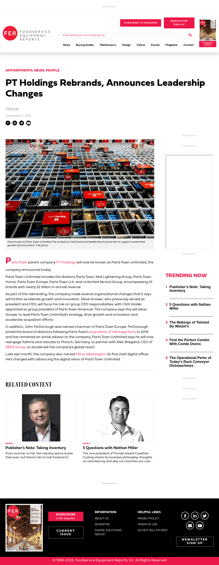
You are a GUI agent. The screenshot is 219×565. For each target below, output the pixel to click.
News (39, 70)
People (53, 70)
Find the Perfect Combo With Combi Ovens (189, 342)
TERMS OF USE (147, 524)
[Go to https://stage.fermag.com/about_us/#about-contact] (190, 525)
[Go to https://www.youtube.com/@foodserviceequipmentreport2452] (200, 525)
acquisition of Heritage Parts (112, 332)
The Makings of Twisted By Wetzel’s (189, 324)
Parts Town (16, 262)
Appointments (19, 70)
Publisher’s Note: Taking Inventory (35, 448)
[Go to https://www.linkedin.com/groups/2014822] (195, 516)
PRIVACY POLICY (148, 518)
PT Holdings (66, 262)
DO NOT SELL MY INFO (152, 530)
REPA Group (15, 347)
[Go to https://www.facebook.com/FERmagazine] (185, 516)
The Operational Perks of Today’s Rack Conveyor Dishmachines (190, 362)
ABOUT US (102, 518)
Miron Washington (91, 354)
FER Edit (12, 109)
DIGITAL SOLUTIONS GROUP (108, 532)
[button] (140, 23)
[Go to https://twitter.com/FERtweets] (205, 516)
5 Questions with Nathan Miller (110, 448)
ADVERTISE (102, 524)
